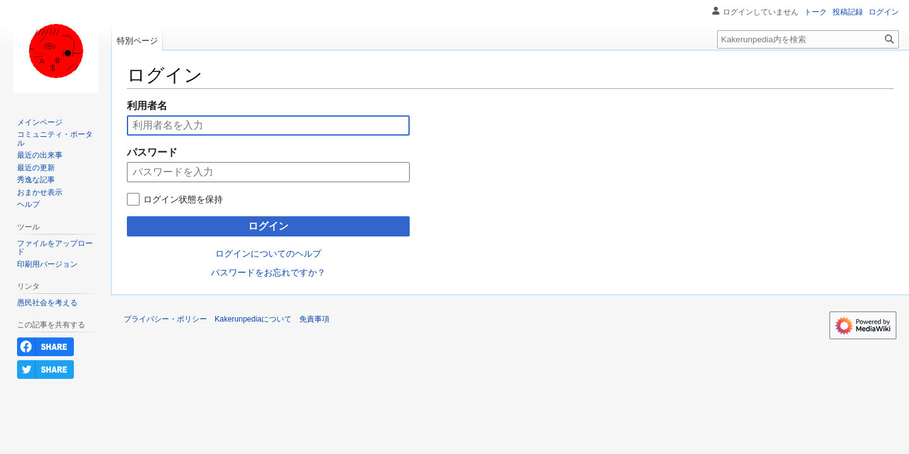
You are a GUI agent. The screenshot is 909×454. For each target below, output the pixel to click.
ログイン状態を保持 (183, 199)
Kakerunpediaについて (253, 319)
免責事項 (314, 319)
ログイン (268, 226)
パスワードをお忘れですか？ (268, 272)
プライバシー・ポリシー (165, 319)
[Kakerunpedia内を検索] (808, 39)
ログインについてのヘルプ (268, 253)
